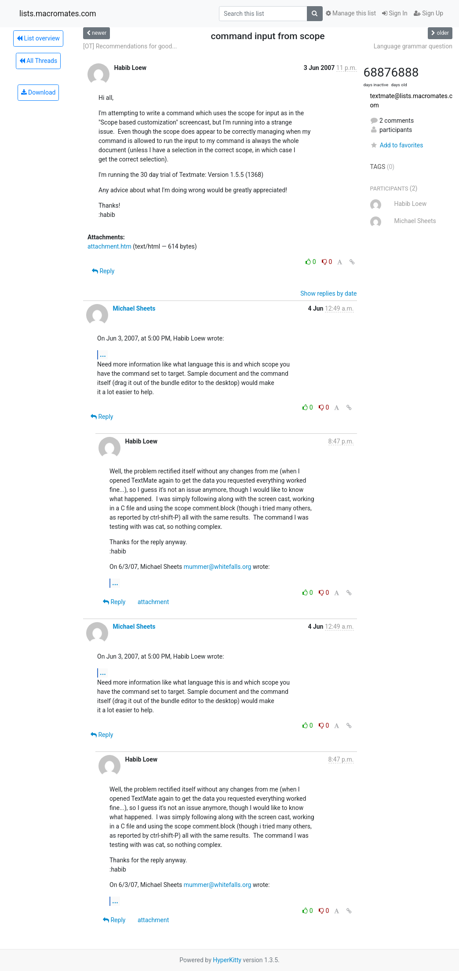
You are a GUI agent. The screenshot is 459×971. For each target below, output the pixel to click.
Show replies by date (328, 293)
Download (38, 92)
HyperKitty (227, 960)
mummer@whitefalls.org (217, 566)
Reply (103, 271)
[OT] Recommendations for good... (130, 46)
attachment (153, 601)
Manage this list (351, 13)
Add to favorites (396, 145)
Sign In (395, 13)
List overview (38, 38)
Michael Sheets (134, 308)
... (103, 354)
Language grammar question (413, 46)
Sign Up (428, 13)
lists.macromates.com (57, 13)
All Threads (38, 60)
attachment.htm (109, 246)
